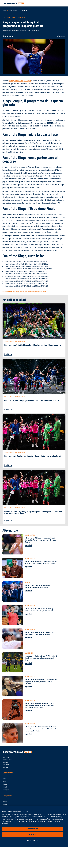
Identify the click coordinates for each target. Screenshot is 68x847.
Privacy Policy (6, 757)
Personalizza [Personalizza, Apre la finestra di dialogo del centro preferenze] (32, 840)
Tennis (4, 781)
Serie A (5, 801)
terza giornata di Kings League (20, 81)
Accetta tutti (32, 829)
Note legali (5, 762)
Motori (5, 787)
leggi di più (8, 354)
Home (5, 10)
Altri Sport (6, 790)
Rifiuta (32, 835)
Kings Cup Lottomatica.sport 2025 (13, 292)
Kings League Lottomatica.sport (35, 292)
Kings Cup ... (25, 10)
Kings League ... (14, 10)
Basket (5, 784)
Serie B (5, 804)
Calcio (4, 778)
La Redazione (6, 764)
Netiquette (5, 767)
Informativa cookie (7, 759)
